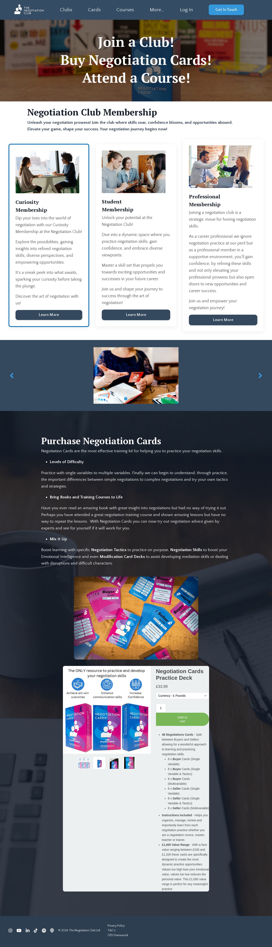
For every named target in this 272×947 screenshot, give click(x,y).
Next (260, 375)
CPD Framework (118, 937)
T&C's (112, 932)
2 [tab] (132, 399)
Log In (186, 10)
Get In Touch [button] (227, 10)
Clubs (66, 10)
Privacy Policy (116, 927)
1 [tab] (126, 399)
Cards (94, 10)
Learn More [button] (49, 318)
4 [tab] (146, 399)
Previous (12, 375)
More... (156, 10)
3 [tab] (139, 399)
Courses (125, 10)
